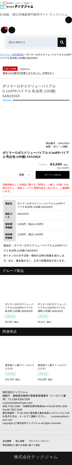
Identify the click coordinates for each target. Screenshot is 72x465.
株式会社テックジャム (15, 392)
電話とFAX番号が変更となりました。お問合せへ (28, 73)
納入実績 (20, 441)
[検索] (62, 42)
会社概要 (7, 441)
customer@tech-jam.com (18, 402)
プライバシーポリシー (39, 441)
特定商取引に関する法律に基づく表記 (21, 445)
